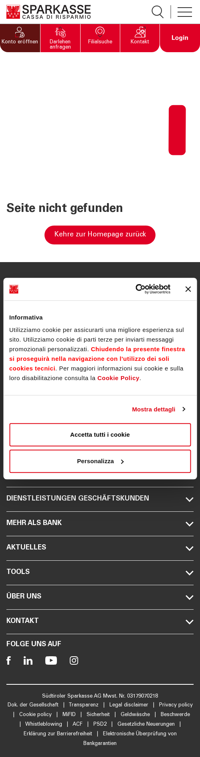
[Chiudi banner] (188, 289)
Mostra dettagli (153, 409)
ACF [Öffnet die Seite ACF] (78, 724)
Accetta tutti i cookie (100, 434)
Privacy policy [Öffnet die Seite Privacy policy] (176, 705)
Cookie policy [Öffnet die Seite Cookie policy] (36, 715)
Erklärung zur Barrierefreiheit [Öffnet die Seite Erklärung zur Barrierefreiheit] (59, 734)
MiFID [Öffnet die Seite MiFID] (70, 715)
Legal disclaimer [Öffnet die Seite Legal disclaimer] (129, 705)
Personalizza (100, 461)
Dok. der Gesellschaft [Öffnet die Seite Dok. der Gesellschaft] (34, 705)
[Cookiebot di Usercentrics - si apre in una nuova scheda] (135, 289)
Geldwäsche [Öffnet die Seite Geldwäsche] (136, 715)
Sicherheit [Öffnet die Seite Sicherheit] (99, 715)
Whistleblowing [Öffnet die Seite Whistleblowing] (44, 724)
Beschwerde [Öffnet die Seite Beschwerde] (175, 715)
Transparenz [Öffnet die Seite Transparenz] (84, 705)
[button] (20, 38)
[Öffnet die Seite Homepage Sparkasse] (48, 12)
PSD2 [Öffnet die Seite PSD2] (100, 724)
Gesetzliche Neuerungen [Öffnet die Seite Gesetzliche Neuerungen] (146, 724)
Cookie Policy (118, 377)
